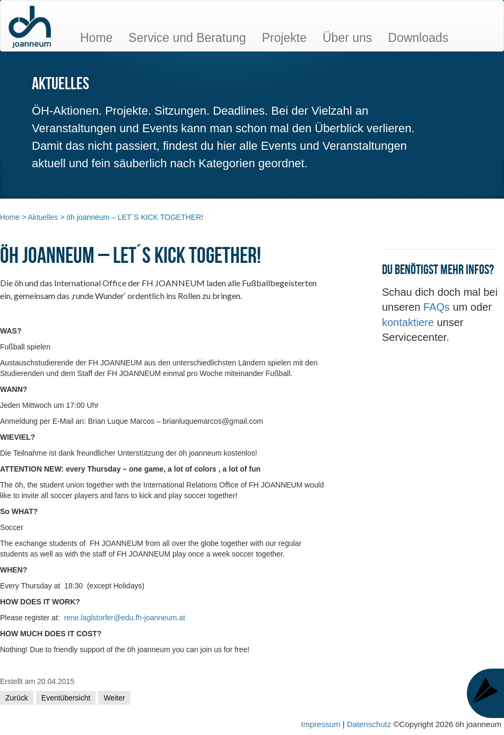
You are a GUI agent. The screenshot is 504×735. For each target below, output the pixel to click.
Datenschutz (370, 724)
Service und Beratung (187, 38)
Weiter (114, 698)
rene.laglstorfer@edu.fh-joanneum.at (124, 617)
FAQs (438, 307)
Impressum (320, 724)
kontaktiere (409, 322)
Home (96, 38)
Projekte (284, 38)
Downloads (418, 38)
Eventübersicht (66, 698)
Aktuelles (43, 217)
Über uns (347, 38)
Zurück (16, 698)
